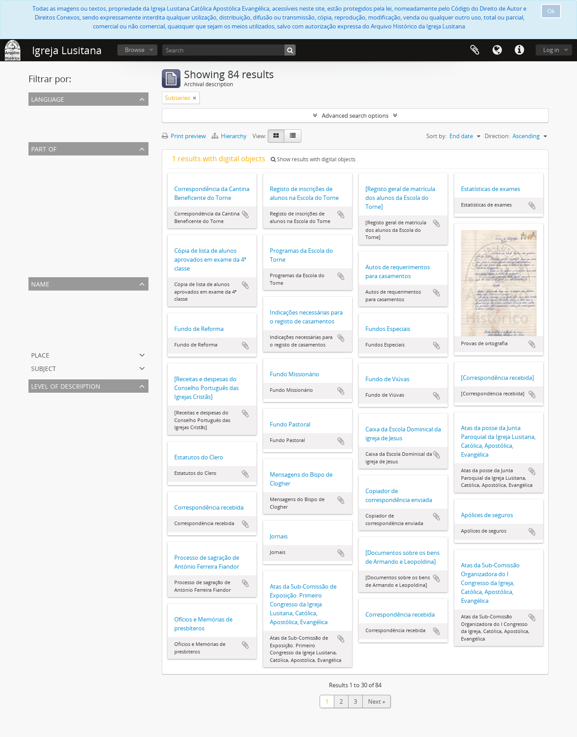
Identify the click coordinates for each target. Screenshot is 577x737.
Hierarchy (230, 136)
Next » (376, 701)
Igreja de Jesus (49, 225)
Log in (551, 50)
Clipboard (475, 50)
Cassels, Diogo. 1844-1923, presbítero (78, 328)
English (39, 132)
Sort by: (436, 136)
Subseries (43, 409)
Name (40, 283)
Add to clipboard (245, 214)
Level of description (65, 385)
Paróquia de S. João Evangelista (71, 182)
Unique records (50, 111)
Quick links (519, 50)
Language (497, 50)
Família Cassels (49, 235)
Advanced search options (355, 116)
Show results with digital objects (313, 159)
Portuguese (45, 122)
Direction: (497, 136)
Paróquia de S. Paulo (57, 214)
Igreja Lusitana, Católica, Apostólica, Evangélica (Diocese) (104, 203)
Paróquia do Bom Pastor (62, 267)
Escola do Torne (51, 171)
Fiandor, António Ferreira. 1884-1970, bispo (86, 307)
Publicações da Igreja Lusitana (69, 257)
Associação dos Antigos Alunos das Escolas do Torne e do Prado (114, 246)
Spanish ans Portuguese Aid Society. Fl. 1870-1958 (95, 339)
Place (40, 354)
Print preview (184, 136)
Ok (551, 11)
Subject (43, 368)
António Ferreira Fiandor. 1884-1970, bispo (86, 193)
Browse (134, 50)
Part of (43, 148)
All (33, 161)
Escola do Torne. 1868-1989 (65, 317)
